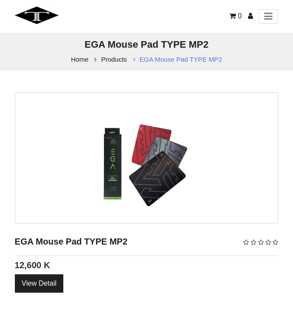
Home (80, 59)
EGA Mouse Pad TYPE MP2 (181, 59)
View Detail (39, 283)
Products (114, 59)
